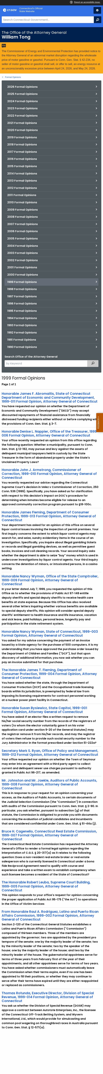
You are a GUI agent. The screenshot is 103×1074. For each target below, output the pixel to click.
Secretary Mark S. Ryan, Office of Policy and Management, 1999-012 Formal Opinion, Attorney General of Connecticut (50, 752)
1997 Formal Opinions (22, 296)
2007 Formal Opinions (22, 224)
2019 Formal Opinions (22, 137)
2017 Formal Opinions (22, 152)
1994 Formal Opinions (22, 318)
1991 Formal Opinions (21, 340)
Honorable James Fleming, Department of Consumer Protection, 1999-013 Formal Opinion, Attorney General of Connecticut (49, 516)
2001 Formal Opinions (22, 267)
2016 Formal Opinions (22, 159)
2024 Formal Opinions (22, 101)
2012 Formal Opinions (22, 188)
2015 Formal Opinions (22, 166)
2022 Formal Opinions (22, 116)
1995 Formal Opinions (22, 311)
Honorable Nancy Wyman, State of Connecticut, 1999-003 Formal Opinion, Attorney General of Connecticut (50, 633)
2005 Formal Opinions (22, 238)
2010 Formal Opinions (22, 202)
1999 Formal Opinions (22, 282)
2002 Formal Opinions (22, 260)
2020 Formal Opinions (22, 130)
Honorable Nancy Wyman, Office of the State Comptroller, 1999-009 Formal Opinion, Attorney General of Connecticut (50, 580)
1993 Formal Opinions (22, 325)
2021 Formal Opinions (22, 123)
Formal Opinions (13, 77)
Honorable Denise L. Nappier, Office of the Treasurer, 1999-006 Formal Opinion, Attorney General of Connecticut (50, 433)
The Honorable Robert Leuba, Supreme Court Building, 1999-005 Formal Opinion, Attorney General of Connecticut (46, 886)
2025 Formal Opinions (22, 94)
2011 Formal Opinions (21, 195)
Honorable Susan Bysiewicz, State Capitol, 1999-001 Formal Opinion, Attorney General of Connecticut (44, 710)
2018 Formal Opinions (22, 144)
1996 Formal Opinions (22, 303)
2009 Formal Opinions (22, 210)
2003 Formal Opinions (22, 253)
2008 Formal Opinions (22, 217)
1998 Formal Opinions (22, 289)
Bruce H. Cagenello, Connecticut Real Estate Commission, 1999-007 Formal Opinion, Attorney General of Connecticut (49, 835)
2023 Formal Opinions (22, 108)
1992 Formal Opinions (22, 333)
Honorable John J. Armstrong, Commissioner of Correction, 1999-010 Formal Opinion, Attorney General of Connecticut (49, 474)
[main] (51, 550)
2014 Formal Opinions (22, 173)
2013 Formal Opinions (22, 181)
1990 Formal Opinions (22, 347)
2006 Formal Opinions (22, 231)
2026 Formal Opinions (22, 87)
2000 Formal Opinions (22, 275)
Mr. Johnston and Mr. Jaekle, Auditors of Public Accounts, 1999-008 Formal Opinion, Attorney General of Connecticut (49, 784)
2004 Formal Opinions (22, 246)
